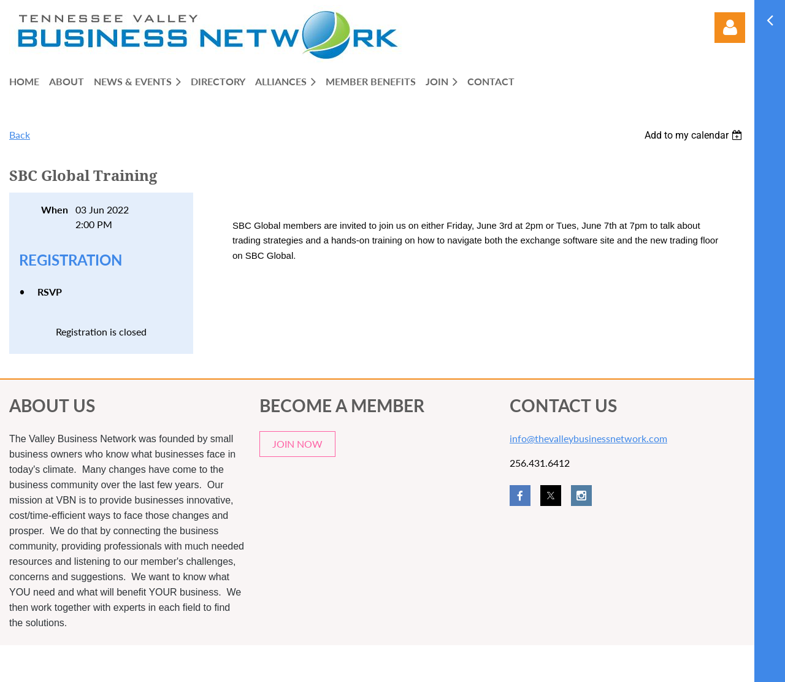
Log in (729, 27)
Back (19, 134)
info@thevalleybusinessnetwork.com (588, 438)
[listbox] (695, 135)
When (54, 209)
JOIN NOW (297, 444)
